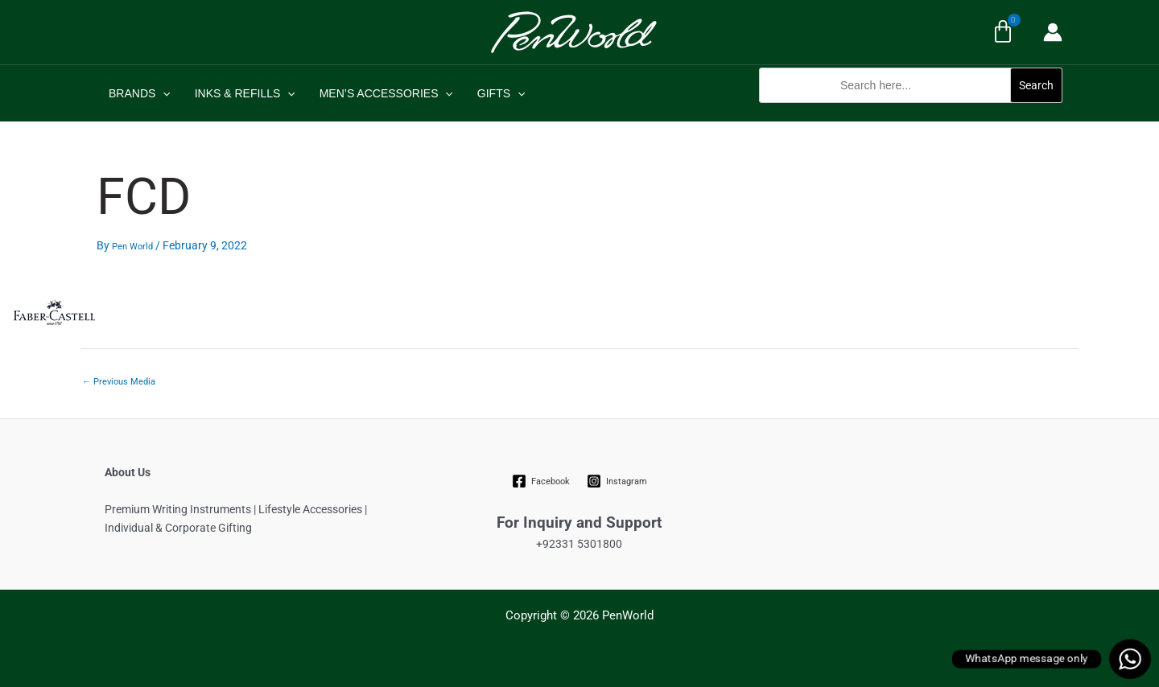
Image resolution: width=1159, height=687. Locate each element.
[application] (162, 93)
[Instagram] (616, 481)
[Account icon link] (1052, 32)
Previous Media (118, 381)
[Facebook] (541, 481)
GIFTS (496, 93)
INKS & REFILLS (242, 93)
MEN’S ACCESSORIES (382, 93)
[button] (910, 111)
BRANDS (139, 93)
